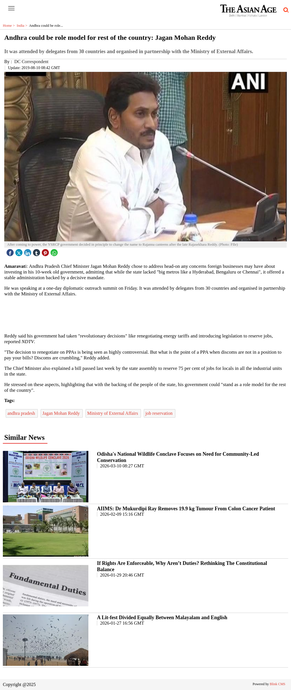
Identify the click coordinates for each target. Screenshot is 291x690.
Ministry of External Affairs (113, 413)
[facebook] (11, 251)
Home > (10, 25)
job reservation (160, 413)
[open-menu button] (11, 8)
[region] (145, 314)
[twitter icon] (19, 251)
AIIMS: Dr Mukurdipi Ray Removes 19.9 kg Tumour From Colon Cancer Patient (186, 508)
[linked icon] (28, 251)
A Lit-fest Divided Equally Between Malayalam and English (162, 617)
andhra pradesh (21, 413)
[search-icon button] (285, 10)
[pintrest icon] (46, 251)
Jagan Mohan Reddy (61, 413)
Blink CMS (277, 684)
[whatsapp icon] (55, 251)
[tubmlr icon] (37, 251)
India (23, 25)
